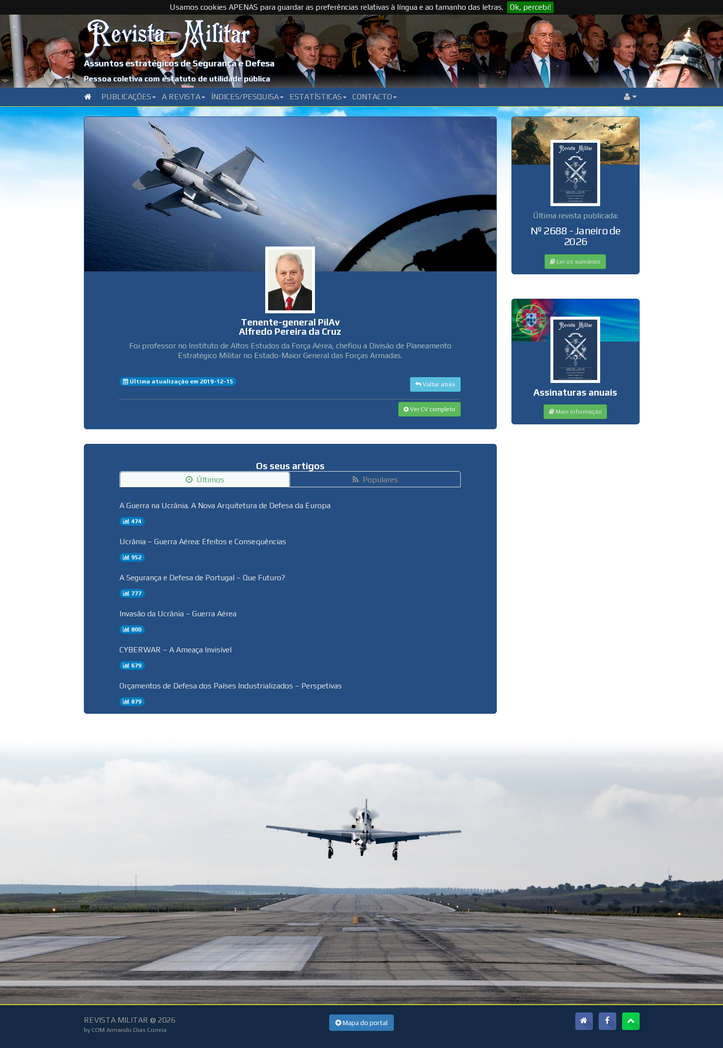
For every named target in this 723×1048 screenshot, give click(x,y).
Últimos (205, 479)
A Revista (183, 96)
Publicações (128, 96)
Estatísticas (318, 96)
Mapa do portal (361, 1023)
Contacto (374, 96)
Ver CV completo (429, 409)
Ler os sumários (575, 261)
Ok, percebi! (530, 7)
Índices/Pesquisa (247, 96)
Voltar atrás (435, 384)
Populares (375, 479)
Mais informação (575, 411)
